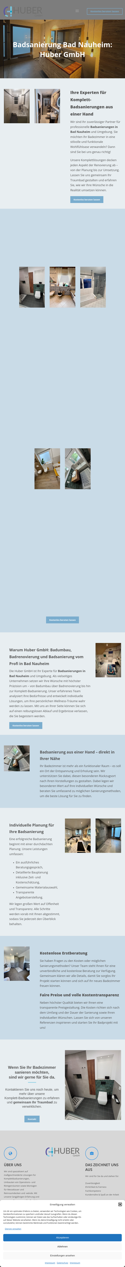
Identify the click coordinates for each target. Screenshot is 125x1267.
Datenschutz (62, 1262)
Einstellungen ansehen (62, 1255)
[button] (120, 1204)
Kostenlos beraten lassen (104, 11)
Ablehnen (62, 1246)
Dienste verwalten (13, 1228)
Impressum (50, 1262)
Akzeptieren (62, 1237)
